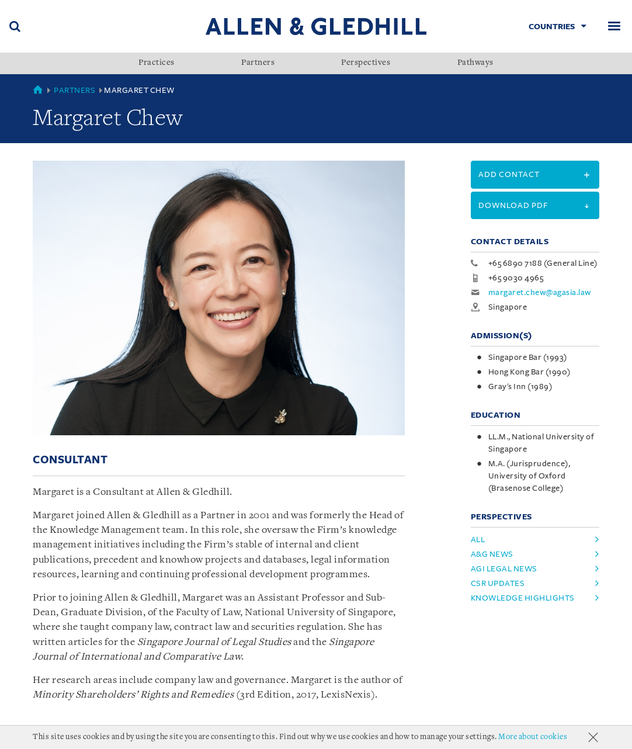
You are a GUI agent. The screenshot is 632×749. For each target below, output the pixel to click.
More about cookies (532, 737)
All (478, 539)
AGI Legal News (504, 568)
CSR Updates (498, 583)
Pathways (475, 63)
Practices (156, 63)
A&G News (492, 554)
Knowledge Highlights (523, 598)
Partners (258, 63)
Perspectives (365, 63)
